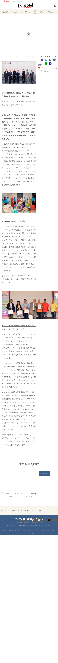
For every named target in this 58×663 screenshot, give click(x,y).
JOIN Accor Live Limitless (20, 510)
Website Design (29, 533)
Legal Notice (38, 530)
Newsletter (36, 510)
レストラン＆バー (28, 11)
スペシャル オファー (15, 11)
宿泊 (21, 11)
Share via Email (50, 60)
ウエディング (41, 11)
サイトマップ (15, 530)
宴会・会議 (35, 12)
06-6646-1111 (13, 525)
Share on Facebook (42, 60)
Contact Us (23, 530)
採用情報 (30, 530)
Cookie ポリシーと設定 (49, 530)
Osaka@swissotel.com (45, 525)
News (7, 510)
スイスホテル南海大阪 (16, 1)
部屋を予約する (44, 473)
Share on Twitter (46, 60)
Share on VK (54, 60)
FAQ (1, 510)
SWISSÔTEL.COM (5, 1)
